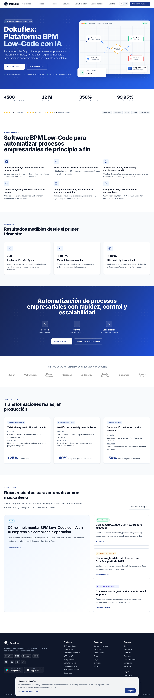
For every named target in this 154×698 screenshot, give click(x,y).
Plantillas (127, 653)
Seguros (97, 649)
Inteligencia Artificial (72, 670)
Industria (97, 663)
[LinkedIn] (6, 662)
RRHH (96, 666)
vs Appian (128, 663)
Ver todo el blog (139, 507)
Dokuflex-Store (81, 4)
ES (121, 4)
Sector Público (100, 653)
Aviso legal (128, 675)
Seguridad (67, 4)
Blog (126, 646)
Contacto (113, 4)
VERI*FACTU (69, 656)
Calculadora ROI (70, 666)
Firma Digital (68, 649)
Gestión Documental (72, 653)
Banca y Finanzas (101, 646)
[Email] (23, 662)
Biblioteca (128, 649)
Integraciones (69, 659)
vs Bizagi (127, 666)
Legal (96, 659)
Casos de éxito (130, 659)
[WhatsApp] (17, 662)
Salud (96, 656)
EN (126, 4)
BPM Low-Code (70, 646)
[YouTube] (12, 662)
